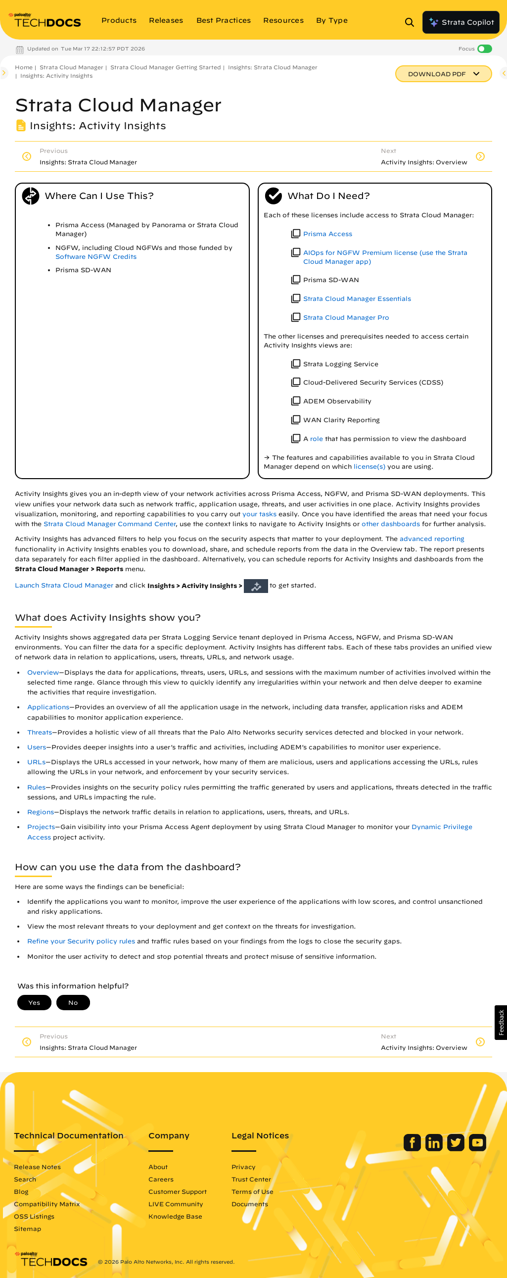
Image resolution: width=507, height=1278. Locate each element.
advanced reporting (432, 538)
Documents (249, 1203)
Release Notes (37, 1166)
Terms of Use (252, 1191)
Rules (36, 787)
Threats (39, 732)
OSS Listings (34, 1216)
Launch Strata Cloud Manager (64, 586)
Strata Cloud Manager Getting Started (165, 67)
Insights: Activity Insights (56, 75)
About (158, 1166)
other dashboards (391, 524)
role (316, 438)
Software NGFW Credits (96, 256)
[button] (501, 1022)
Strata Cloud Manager (71, 67)
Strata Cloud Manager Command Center (110, 524)
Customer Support (177, 1191)
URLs (36, 762)
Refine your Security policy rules (81, 941)
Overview (43, 672)
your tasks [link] (259, 514)
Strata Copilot (461, 22)
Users (36, 747)
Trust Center (251, 1179)
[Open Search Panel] (412, 22)
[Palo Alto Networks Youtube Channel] (477, 1149)
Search (25, 1179)
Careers (161, 1179)
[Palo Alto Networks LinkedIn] (435, 1149)
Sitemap (27, 1228)
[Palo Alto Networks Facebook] (413, 1149)
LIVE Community (175, 1203)
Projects (41, 827)
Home (24, 67)
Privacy (243, 1166)
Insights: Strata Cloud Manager (273, 67)
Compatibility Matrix (47, 1203)
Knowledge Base (175, 1216)
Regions (40, 812)
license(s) (369, 466)
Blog (21, 1191)
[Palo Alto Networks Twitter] (456, 1149)
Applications (48, 707)
